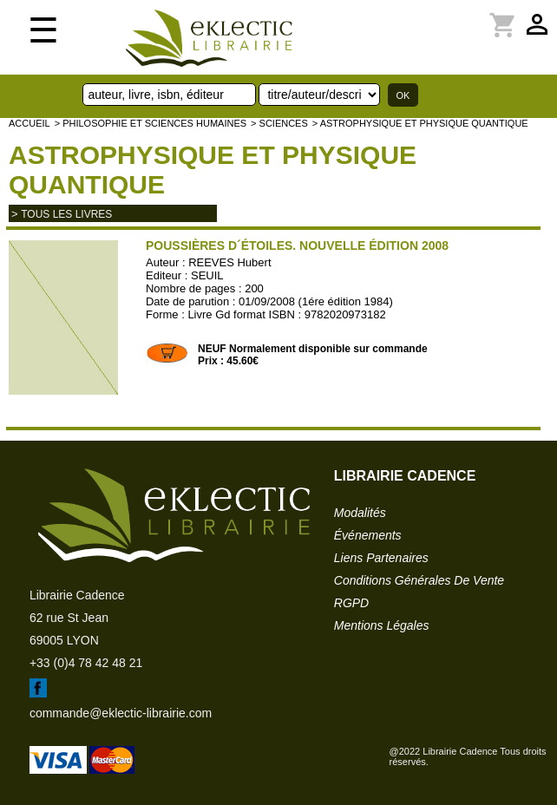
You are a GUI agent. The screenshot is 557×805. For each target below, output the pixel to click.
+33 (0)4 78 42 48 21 (85, 663)
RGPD (351, 603)
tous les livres (66, 214)
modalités (360, 513)
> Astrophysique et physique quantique (420, 123)
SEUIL (207, 275)
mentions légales (381, 625)
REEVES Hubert (229, 262)
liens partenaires (381, 558)
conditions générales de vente (419, 580)
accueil (29, 123)
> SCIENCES (279, 123)
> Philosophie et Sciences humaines (150, 123)
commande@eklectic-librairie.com (120, 713)
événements (368, 535)
